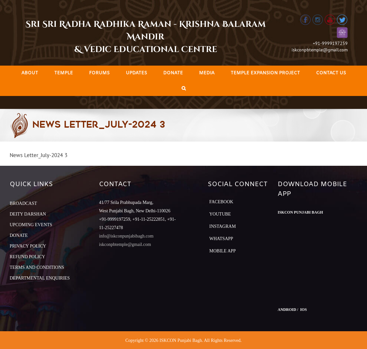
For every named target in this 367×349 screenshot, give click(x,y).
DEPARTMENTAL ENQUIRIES (40, 278)
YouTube (220, 214)
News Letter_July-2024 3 (38, 155)
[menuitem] (29, 73)
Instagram (222, 226)
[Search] (184, 88)
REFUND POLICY (27, 256)
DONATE (19, 235)
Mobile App (222, 251)
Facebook (221, 201)
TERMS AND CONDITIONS (37, 267)
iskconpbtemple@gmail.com (320, 50)
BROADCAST (23, 203)
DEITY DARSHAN (28, 214)
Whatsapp (221, 238)
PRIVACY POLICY (28, 246)
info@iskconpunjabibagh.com (126, 236)
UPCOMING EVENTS (31, 224)
